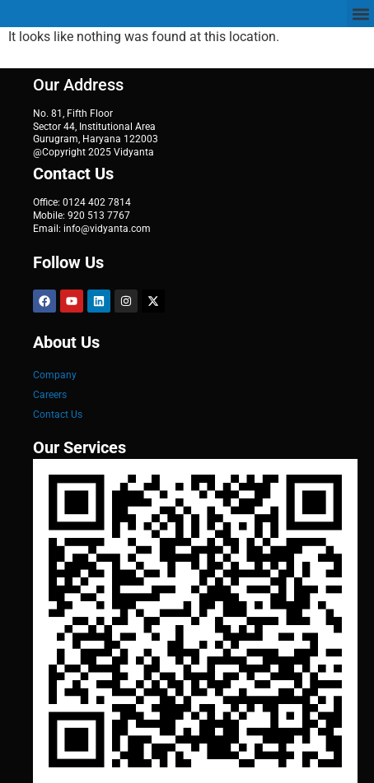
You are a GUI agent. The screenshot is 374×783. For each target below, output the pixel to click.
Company (55, 375)
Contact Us (57, 414)
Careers (50, 395)
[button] (360, 13)
